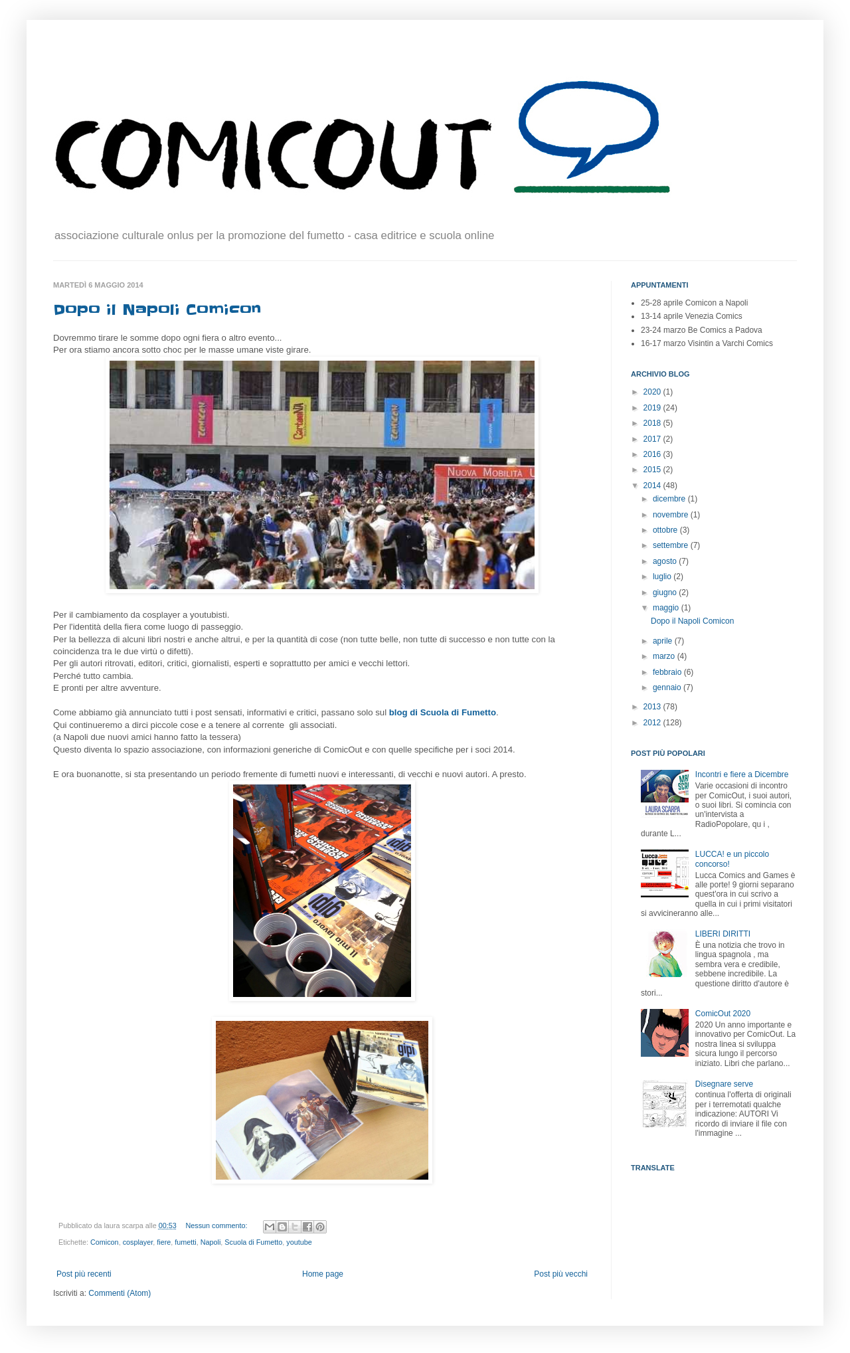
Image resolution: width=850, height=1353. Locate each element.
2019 (653, 407)
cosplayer (138, 1242)
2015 (653, 469)
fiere (164, 1242)
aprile (664, 641)
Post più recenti (84, 1274)
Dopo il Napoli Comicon (157, 310)
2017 (653, 439)
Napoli (211, 1242)
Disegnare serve (724, 1084)
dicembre (670, 498)
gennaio (668, 687)
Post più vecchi (561, 1274)
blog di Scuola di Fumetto (442, 712)
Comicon (104, 1242)
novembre (672, 514)
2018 (653, 423)
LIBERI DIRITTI (722, 934)
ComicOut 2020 (722, 1013)
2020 (653, 392)
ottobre (666, 530)
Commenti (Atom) (119, 1293)
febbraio (668, 672)
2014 (653, 485)
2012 (653, 722)
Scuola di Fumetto (253, 1242)
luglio (663, 576)
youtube (298, 1242)
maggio (667, 607)
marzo (665, 656)
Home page (322, 1274)
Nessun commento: (218, 1225)
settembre (672, 545)
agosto (666, 561)
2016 (653, 454)
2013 (653, 706)
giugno (666, 592)
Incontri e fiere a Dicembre (742, 774)
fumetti (185, 1242)
